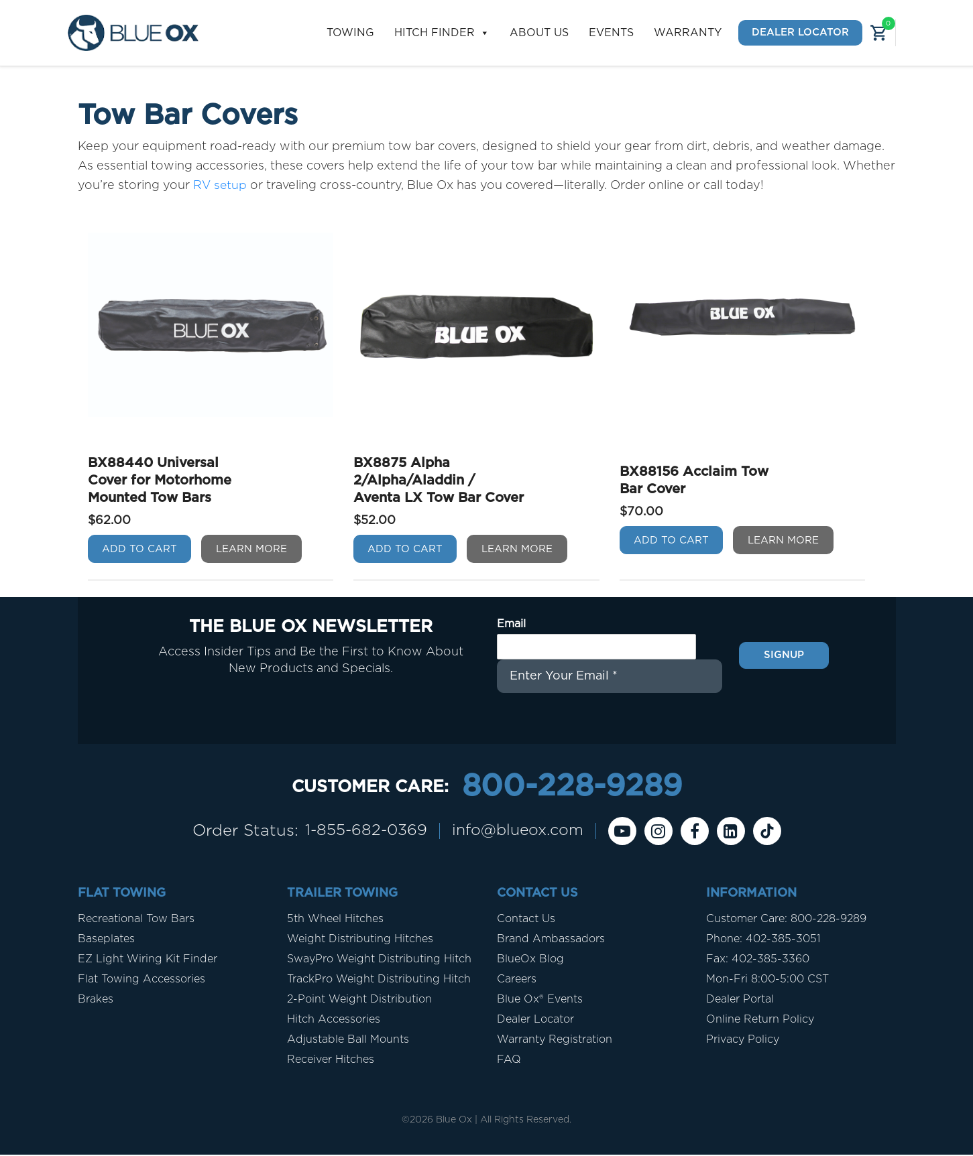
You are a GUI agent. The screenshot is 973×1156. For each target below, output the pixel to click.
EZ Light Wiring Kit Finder (147, 960)
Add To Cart (139, 548)
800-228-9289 (572, 787)
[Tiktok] (772, 832)
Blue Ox (454, 1121)
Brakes (95, 1000)
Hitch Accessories (333, 1020)
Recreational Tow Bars (136, 920)
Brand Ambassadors (551, 940)
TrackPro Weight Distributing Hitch (379, 980)
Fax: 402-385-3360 (757, 960)
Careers (516, 980)
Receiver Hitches (330, 1060)
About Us (539, 32)
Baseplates (106, 940)
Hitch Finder (442, 33)
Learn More (251, 548)
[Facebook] (700, 832)
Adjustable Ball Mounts (348, 1040)
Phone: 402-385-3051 (763, 940)
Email (511, 623)
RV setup (220, 186)
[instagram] (664, 832)
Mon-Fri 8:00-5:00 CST (767, 980)
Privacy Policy (742, 1040)
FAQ (509, 1060)
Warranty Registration (554, 1040)
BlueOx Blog (530, 960)
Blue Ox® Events (540, 1000)
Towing (350, 32)
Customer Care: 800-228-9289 (786, 920)
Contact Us (526, 920)
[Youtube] (628, 832)
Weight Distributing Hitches (360, 940)
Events (611, 32)
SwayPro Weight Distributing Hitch (379, 960)
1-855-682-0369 (362, 832)
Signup (784, 654)
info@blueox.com (520, 832)
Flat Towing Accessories (141, 980)
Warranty (688, 32)
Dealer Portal (740, 1000)
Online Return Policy (760, 1020)
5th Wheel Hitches (335, 920)
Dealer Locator (800, 32)
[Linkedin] (736, 832)
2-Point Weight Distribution (359, 1000)
